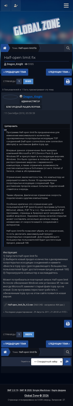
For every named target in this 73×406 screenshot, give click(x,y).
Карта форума (59, 390)
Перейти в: (26, 361)
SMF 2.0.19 (12, 390)
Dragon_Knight (15, 64)
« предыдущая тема (15, 72)
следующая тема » (58, 72)
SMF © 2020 (26, 390)
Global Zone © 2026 (36, 395)
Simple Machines (41, 390)
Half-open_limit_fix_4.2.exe (18, 305)
